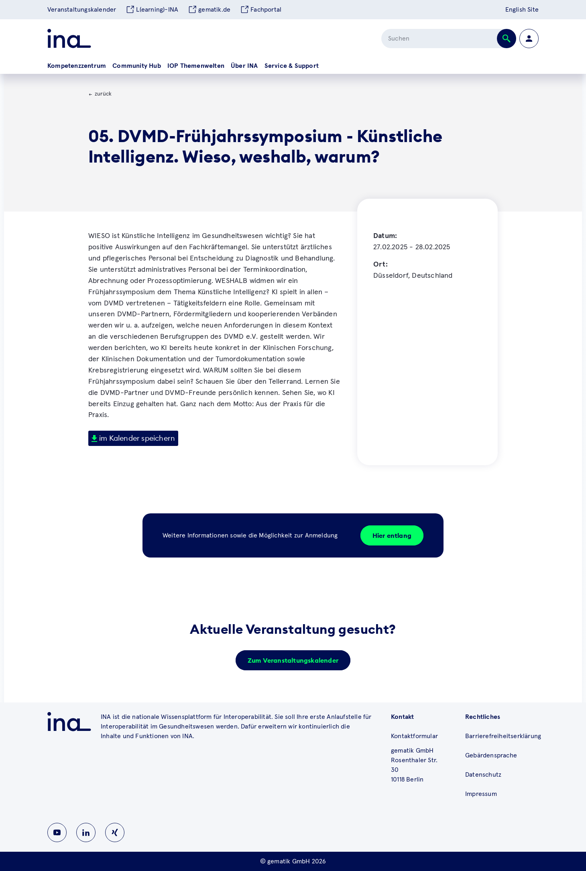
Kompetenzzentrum (76, 66)
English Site (522, 9)
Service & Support (292, 66)
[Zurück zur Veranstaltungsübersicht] (100, 94)
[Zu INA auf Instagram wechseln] (114, 832)
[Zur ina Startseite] (69, 38)
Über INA (244, 66)
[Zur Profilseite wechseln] (529, 38)
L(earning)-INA (152, 9)
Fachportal (260, 9)
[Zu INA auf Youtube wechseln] (57, 832)
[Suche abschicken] (506, 38)
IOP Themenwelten (195, 66)
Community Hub (136, 66)
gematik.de (209, 9)
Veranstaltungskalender (81, 9)
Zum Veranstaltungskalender (293, 660)
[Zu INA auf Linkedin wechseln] (86, 832)
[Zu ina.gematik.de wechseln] (69, 721)
